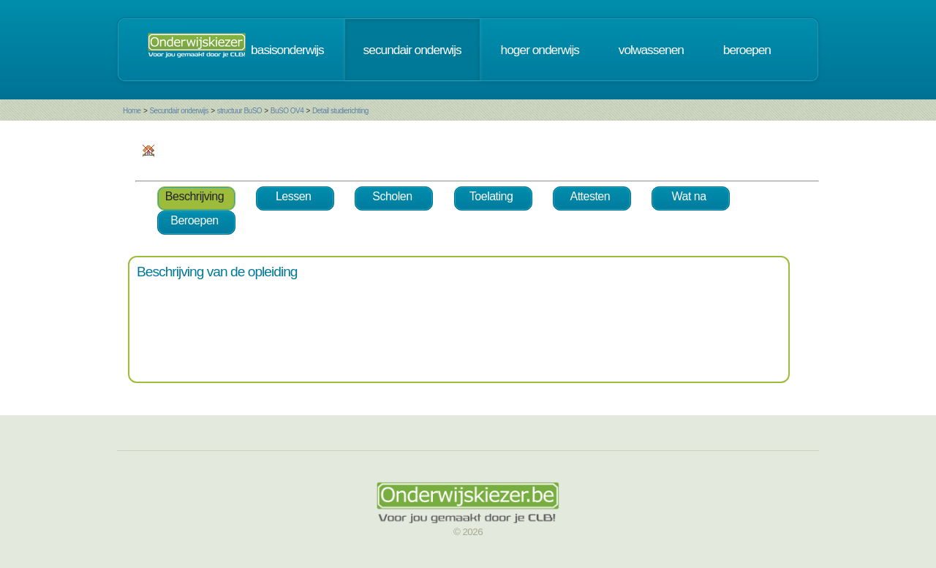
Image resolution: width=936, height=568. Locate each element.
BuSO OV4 (287, 111)
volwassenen (651, 49)
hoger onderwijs (540, 49)
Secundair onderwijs (178, 111)
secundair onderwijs (412, 49)
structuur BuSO (239, 111)
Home (132, 111)
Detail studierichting (340, 111)
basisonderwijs (287, 49)
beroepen (747, 49)
